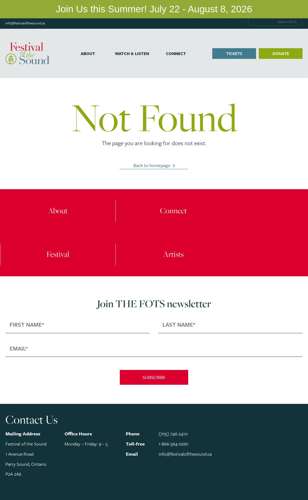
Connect (176, 53)
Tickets (234, 53)
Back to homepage (151, 165)
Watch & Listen (132, 53)
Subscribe (154, 377)
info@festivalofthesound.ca (25, 23)
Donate (280, 53)
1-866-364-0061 (173, 443)
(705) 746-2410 (173, 433)
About (88, 53)
